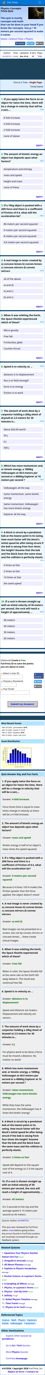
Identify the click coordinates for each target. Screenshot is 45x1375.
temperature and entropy (18, 169)
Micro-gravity (11, 330)
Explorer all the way (15, 514)
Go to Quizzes (18, 1345)
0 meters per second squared (20, 230)
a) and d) (8, 285)
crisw (11, 1230)
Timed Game (36, 86)
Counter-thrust (12, 348)
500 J (6, 447)
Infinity (8, 1295)
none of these (11, 187)
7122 (40, 56)
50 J (6, 435)
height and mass (13, 181)
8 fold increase (12, 117)
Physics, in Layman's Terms (18, 1287)
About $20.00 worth (15, 429)
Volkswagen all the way (17, 487)
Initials (5, 1323)
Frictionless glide (13, 342)
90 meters (9, 620)
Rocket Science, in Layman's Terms (22, 1276)
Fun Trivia (10, 2)
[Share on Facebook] (20, 43)
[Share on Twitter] (31, 43)
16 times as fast (12, 577)
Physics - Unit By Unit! (16, 1291)
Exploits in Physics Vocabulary (20, 1268)
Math (13, 1320)
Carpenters (29, 1323)
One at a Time (20, 82)
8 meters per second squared (20, 236)
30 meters (9, 632)
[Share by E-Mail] (40, 43)
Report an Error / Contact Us (23, 1371)
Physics (22, 1320)
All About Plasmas (14, 1264)
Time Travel (12, 1303)
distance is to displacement (19, 374)
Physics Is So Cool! (15, 1307)
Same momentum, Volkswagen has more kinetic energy (21, 506)
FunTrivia (16, 1358)
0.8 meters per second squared (21, 242)
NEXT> (39, 145)
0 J (5, 441)
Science (5, 1320)
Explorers (32, 1320)
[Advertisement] (22, 69)
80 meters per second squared (21, 224)
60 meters (9, 638)
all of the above (12, 279)
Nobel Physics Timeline (18, 1299)
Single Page (35, 82)
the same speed (12, 583)
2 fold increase (12, 130)
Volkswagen (16, 1323)
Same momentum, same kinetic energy (21, 496)
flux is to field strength (16, 380)
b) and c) (8, 297)
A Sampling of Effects (15, 1283)
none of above (12, 136)
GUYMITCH (7, 56)
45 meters (9, 626)
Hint (42, 109)
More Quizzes (17, 1351)
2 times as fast (12, 571)
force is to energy (13, 386)
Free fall (8, 336)
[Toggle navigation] (39, 2)
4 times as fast (12, 565)
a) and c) (8, 291)
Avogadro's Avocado (15, 1260)
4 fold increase (12, 123)
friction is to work (13, 392)
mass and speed (13, 175)
